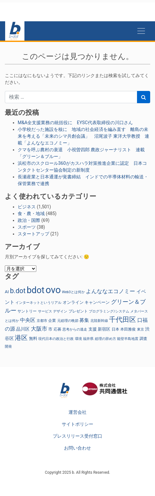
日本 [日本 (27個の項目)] (115, 329)
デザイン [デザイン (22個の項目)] (60, 311)
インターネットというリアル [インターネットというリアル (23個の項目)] (38, 303)
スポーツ (27, 227)
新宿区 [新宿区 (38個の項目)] (104, 329)
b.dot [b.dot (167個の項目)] (17, 291)
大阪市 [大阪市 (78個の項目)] (39, 328)
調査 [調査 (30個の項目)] (143, 338)
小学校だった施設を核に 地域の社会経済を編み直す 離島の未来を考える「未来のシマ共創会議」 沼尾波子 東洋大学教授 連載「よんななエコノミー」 (83, 136)
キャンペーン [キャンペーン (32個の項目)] (97, 302)
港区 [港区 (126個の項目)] (21, 338)
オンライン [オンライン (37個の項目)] (73, 302)
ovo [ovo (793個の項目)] (53, 289)
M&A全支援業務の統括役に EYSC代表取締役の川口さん (75, 122)
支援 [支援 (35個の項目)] (92, 329)
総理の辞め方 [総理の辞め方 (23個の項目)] (105, 339)
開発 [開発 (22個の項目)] (8, 346)
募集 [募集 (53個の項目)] (84, 320)
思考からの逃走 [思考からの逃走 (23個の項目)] (74, 329)
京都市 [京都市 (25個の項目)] (42, 321)
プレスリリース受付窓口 (77, 436)
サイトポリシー (77, 424)
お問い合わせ (77, 448)
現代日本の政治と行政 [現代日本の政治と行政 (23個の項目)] (56, 339)
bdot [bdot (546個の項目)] (35, 290)
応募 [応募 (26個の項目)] (57, 329)
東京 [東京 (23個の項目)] (140, 329)
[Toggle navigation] (141, 31)
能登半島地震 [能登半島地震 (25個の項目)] (127, 339)
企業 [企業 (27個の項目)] (52, 320)
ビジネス (27, 206)
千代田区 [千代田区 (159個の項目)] (122, 319)
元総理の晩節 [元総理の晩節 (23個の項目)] (67, 321)
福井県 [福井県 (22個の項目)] (88, 339)
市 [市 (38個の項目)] (50, 329)
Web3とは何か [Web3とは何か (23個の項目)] (73, 292)
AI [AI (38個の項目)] (7, 291)
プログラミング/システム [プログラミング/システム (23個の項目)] (109, 311)
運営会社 (77, 412)
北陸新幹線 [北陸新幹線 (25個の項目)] (99, 321)
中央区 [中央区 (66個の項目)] (27, 320)
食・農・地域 (31, 213)
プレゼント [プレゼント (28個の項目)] (78, 311)
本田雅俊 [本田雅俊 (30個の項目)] (128, 329)
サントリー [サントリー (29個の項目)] (27, 311)
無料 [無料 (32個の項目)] (33, 338)
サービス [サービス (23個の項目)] (45, 311)
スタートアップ (33, 233)
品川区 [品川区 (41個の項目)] (23, 329)
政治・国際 (29, 220)
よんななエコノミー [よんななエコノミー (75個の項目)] (110, 291)
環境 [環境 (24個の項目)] (78, 339)
